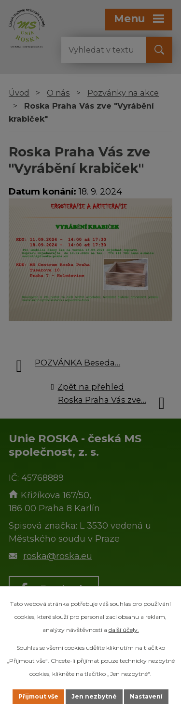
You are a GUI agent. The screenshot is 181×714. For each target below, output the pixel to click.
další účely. (124, 629)
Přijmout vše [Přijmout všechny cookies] (38, 696)
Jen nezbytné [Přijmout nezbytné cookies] (94, 696)
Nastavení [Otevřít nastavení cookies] (146, 696)
